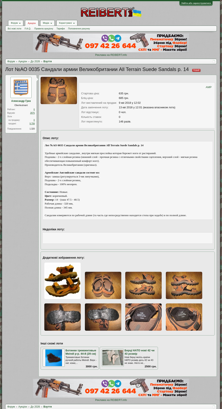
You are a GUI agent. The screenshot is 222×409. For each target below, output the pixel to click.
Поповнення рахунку (79, 28)
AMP (209, 87)
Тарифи (61, 28)
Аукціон (32, 23)
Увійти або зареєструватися (196, 3)
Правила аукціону (43, 28)
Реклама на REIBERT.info (111, 54)
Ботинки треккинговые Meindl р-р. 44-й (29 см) (81, 352)
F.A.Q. (28, 28)
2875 (32, 113)
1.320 (32, 129)
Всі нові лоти (14, 28)
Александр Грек (21, 101)
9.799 (32, 123)
